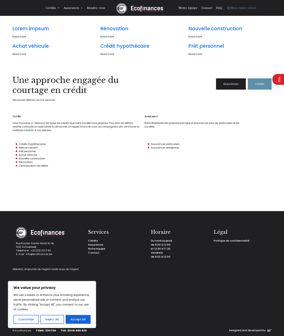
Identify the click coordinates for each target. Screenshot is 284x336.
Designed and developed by (250, 330)
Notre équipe (188, 8)
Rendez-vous (96, 8)
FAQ (219, 8)
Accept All (78, 319)
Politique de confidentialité (231, 241)
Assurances (73, 8)
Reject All (52, 319)
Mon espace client (241, 8)
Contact (206, 8)
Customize (26, 319)
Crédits (53, 8)
